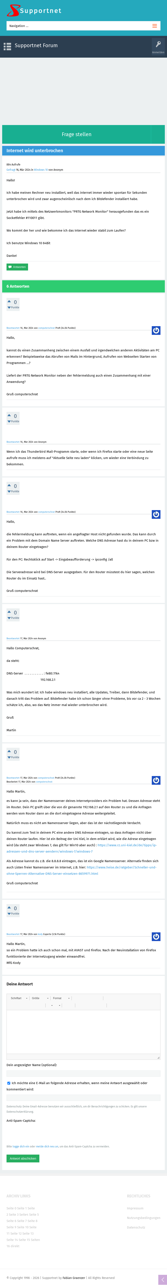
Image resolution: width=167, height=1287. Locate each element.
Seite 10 (22, 1227)
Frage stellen (77, 134)
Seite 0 (11, 1208)
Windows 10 (41, 169)
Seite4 (23, 1215)
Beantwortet (13, 328)
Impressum (135, 1208)
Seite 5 (34, 1215)
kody (40, 934)
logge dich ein (21, 1146)
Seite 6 (11, 1221)
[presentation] (40, 1133)
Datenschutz (136, 1227)
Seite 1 (22, 1208)
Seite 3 (13, 1215)
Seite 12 (16, 1233)
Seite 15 (24, 1240)
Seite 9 (11, 1227)
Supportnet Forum (36, 45)
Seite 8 (32, 1221)
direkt (15, 1246)
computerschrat (46, 328)
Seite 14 (12, 1240)
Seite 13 (27, 1233)
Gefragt (11, 169)
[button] (19, 998)
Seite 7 (22, 1221)
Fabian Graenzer (74, 1278)
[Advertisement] (83, 90)
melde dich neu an (47, 1146)
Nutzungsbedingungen (143, 1218)
